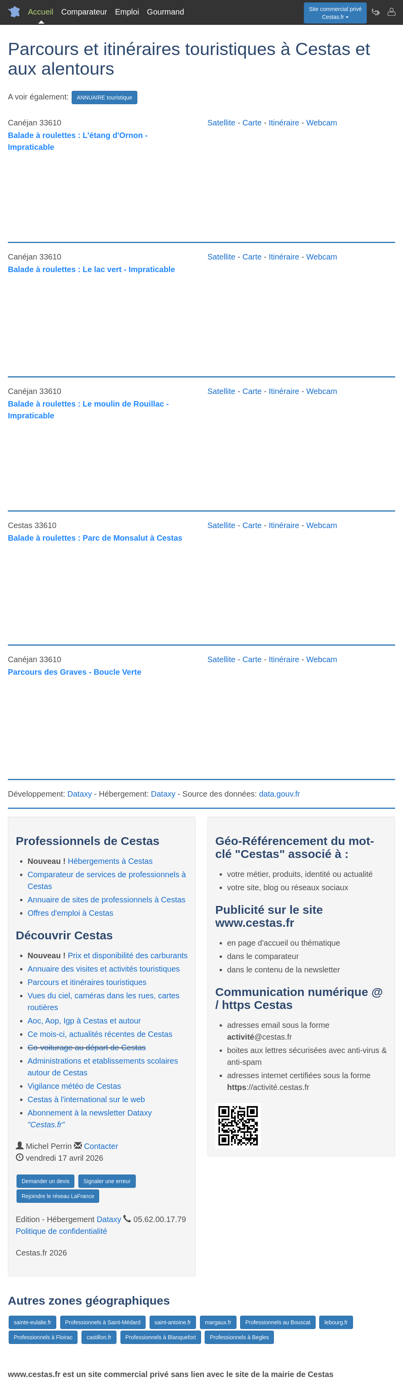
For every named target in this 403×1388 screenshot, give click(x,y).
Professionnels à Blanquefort (161, 1337)
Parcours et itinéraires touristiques (87, 982)
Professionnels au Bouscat (278, 1322)
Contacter (101, 1146)
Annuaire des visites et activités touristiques (104, 969)
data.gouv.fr (279, 794)
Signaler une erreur (107, 1181)
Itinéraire (284, 122)
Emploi (127, 11)
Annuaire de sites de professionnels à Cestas (106, 899)
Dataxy (79, 794)
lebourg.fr (336, 1322)
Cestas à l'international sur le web (86, 1099)
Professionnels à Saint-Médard (102, 1322)
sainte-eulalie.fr (32, 1322)
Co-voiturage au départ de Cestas (87, 1047)
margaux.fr (218, 1322)
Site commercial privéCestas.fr (335, 13)
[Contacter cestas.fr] (391, 12)
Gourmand (165, 11)
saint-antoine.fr (173, 1322)
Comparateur (84, 11)
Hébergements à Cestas (110, 861)
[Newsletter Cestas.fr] (375, 12)
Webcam (321, 122)
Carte (252, 122)
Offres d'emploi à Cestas (70, 913)
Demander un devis (45, 1181)
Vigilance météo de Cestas (74, 1086)
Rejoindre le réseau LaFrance (58, 1196)
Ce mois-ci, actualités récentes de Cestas (100, 1034)
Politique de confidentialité (61, 1231)
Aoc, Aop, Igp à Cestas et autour (84, 1020)
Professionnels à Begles (239, 1337)
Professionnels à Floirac (43, 1337)
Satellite (221, 122)
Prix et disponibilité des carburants (128, 955)
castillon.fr (99, 1337)
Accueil (40, 11)
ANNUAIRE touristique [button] (104, 97)
